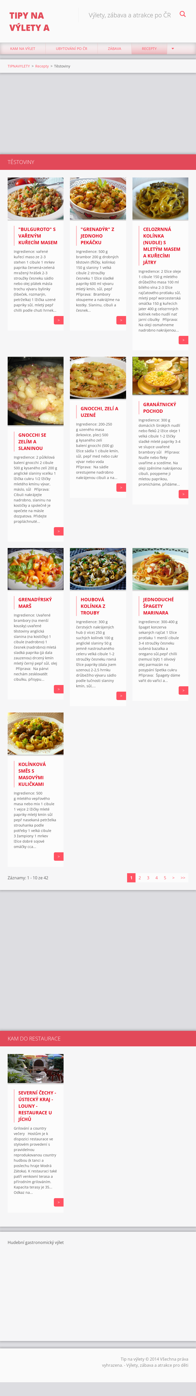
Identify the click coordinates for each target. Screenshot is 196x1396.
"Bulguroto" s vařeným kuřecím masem (37, 238)
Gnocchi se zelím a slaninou (32, 444)
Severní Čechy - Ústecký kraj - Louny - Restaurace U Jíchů (37, 1108)
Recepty (149, 50)
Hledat (183, 14)
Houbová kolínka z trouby (93, 608)
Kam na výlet (22, 50)
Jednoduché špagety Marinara (158, 608)
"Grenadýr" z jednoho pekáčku (97, 238)
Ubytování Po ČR (71, 50)
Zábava (114, 50)
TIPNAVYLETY (19, 68)
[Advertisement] (98, 116)
